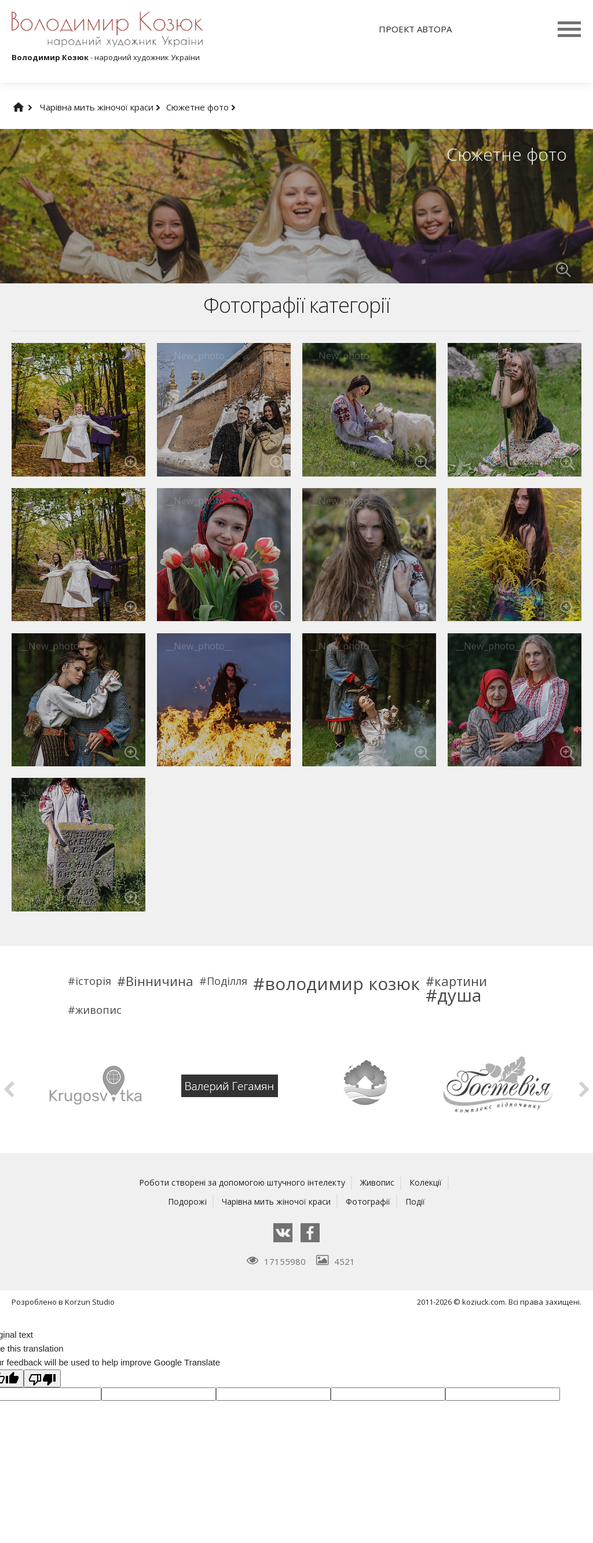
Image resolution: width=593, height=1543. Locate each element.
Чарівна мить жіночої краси (100, 107)
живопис (98, 1010)
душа (459, 995)
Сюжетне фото (201, 107)
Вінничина (159, 981)
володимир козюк (342, 983)
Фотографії (370, 1200)
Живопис (381, 1182)
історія (93, 981)
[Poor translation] (42, 1378)
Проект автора (415, 29)
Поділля (227, 981)
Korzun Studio (90, 1301)
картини (460, 981)
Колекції (432, 1182)
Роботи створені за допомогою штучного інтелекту (240, 1182)
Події (420, 1200)
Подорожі (183, 1200)
